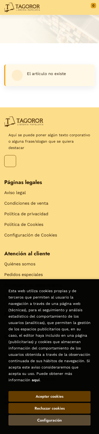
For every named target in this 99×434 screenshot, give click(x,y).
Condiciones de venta (26, 203)
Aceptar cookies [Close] (49, 396)
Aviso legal (15, 192)
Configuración (49, 420)
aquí (36, 380)
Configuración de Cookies (30, 235)
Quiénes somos (19, 263)
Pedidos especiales (23, 274)
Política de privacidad (26, 213)
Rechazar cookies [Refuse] (50, 408)
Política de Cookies (23, 224)
